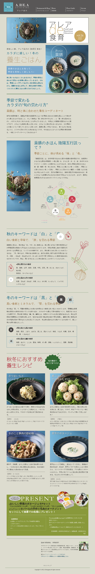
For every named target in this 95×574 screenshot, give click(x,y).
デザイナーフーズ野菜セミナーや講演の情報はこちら (54, 556)
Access (87, 9)
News (58, 9)
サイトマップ (47, 565)
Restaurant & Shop (43, 9)
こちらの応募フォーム (57, 518)
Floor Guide (73, 9)
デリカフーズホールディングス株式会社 (55, 554)
